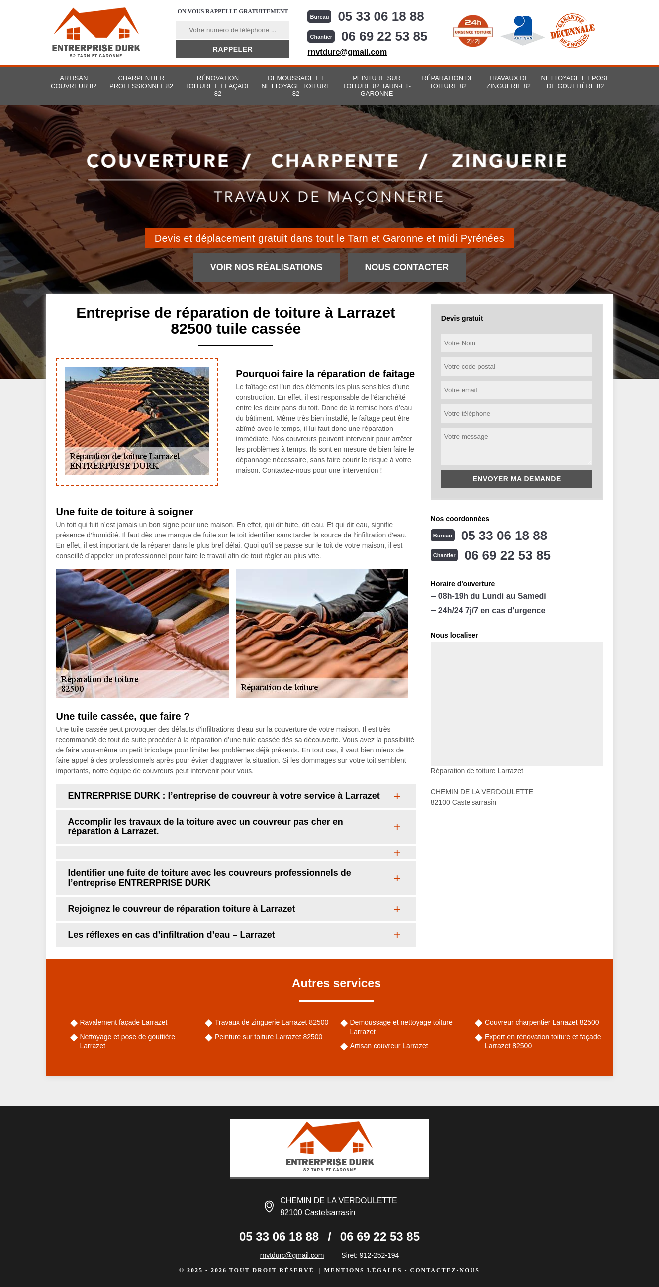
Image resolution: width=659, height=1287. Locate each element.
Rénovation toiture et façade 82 (218, 85)
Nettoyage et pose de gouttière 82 (575, 82)
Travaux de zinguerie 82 (508, 82)
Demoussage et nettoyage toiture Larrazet (401, 1026)
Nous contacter (407, 267)
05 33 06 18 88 (381, 16)
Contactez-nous (444, 1270)
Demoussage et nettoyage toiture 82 (295, 85)
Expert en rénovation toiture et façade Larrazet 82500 (543, 1041)
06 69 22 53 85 (384, 36)
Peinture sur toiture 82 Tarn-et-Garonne (377, 85)
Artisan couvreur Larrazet (389, 1046)
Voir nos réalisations (266, 267)
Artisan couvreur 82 (73, 82)
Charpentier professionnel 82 (141, 82)
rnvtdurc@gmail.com (347, 52)
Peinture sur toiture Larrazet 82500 (268, 1037)
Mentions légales (363, 1270)
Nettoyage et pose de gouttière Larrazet (127, 1041)
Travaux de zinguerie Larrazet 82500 (271, 1022)
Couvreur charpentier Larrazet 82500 (542, 1022)
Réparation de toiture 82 (447, 82)
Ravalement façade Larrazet (124, 1022)
